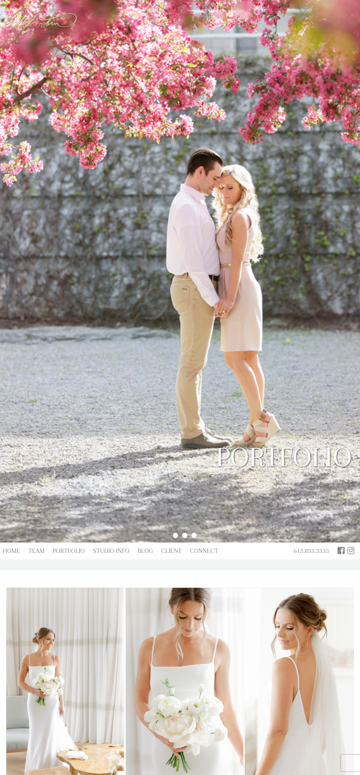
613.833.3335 (311, 551)
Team (36, 551)
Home (11, 551)
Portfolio (69, 551)
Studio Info (111, 551)
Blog (145, 551)
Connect (204, 551)
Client (171, 551)
